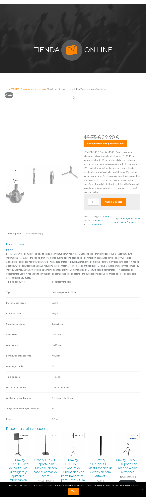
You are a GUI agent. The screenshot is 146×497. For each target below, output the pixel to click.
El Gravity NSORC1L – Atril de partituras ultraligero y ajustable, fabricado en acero (18, 472)
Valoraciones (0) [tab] (34, 233)
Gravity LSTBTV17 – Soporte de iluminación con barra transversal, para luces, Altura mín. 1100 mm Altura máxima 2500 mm (73, 476)
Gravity (123, 218)
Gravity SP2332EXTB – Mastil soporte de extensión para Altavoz (100, 468)
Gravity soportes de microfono (33, 89)
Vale (73, 491)
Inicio (8, 89)
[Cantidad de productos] (93, 202)
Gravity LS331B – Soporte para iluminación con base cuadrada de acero (46, 468)
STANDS (15, 89)
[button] (74, 97)
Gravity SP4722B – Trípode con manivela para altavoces (127, 466)
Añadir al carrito (113, 202)
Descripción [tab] (14, 233)
